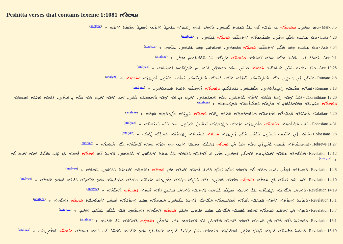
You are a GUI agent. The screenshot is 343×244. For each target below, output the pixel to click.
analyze (95, 26)
